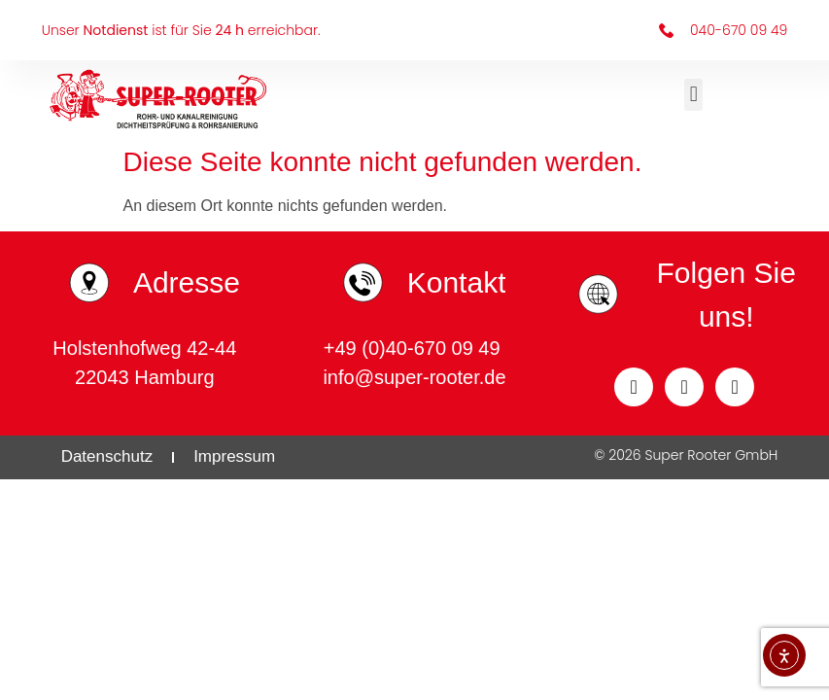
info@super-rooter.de (414, 377)
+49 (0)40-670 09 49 (414, 348)
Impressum (234, 456)
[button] (693, 95)
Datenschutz (107, 456)
